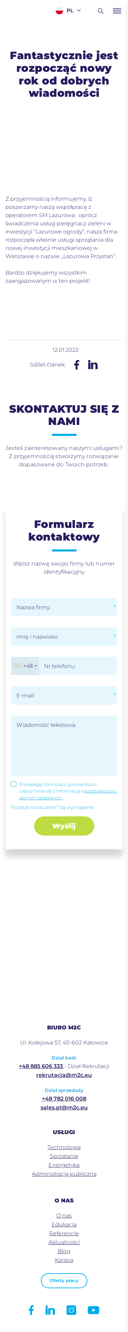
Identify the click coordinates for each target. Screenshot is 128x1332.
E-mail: (25, 695)
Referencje (64, 1233)
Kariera (64, 1260)
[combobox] (25, 666)
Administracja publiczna (64, 1174)
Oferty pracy (64, 1280)
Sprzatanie (64, 1156)
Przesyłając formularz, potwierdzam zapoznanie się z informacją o (68, 791)
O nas (64, 1215)
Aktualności (64, 1242)
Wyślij (64, 826)
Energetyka (64, 1165)
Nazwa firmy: (33, 607)
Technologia (64, 1147)
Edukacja (64, 1224)
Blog (64, 1251)
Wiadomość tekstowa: (46, 725)
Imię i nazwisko (37, 637)
